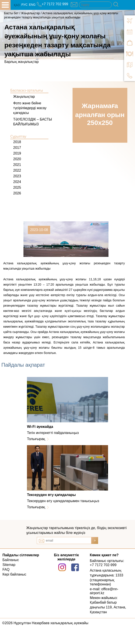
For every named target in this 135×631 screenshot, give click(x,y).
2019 (17, 153)
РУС (24, 4)
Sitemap (8, 565)
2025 (17, 187)
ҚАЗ (17, 5)
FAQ (5, 569)
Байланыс (10, 560)
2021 (17, 165)
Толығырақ (36, 439)
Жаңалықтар (31, 13)
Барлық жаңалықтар (21, 62)
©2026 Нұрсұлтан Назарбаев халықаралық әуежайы (45, 623)
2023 (17, 176)
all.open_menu (5, 5)
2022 (17, 170)
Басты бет (11, 13)
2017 (17, 147)
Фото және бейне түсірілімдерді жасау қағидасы (29, 108)
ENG (32, 4)
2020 (17, 159)
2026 (17, 193)
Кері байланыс (14, 574)
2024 (17, 182)
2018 (17, 142)
